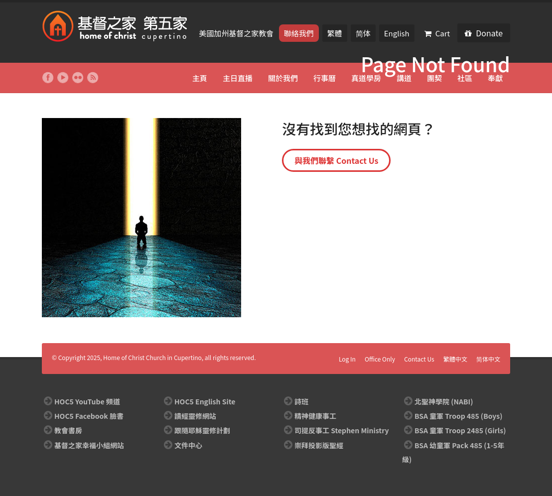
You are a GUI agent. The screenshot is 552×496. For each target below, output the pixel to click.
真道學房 (366, 78)
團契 (434, 78)
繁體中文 (455, 359)
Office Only (380, 359)
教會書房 (68, 430)
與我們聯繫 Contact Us (336, 160)
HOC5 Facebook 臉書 (89, 416)
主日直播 (238, 78)
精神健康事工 (315, 416)
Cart (437, 33)
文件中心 (188, 445)
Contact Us (419, 359)
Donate (484, 33)
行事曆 (324, 78)
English (397, 33)
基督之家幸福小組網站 (89, 445)
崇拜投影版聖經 (318, 445)
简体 (363, 33)
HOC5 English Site (204, 401)
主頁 (199, 78)
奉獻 (495, 78)
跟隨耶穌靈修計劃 (202, 430)
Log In (347, 359)
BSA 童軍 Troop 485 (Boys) (458, 416)
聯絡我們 (299, 33)
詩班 (301, 401)
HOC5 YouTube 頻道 (87, 401)
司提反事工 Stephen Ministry (341, 430)
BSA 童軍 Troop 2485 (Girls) (460, 430)
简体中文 (488, 359)
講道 (404, 78)
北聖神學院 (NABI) (443, 401)
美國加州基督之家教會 (237, 33)
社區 (464, 78)
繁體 (334, 33)
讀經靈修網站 (195, 416)
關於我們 (283, 78)
